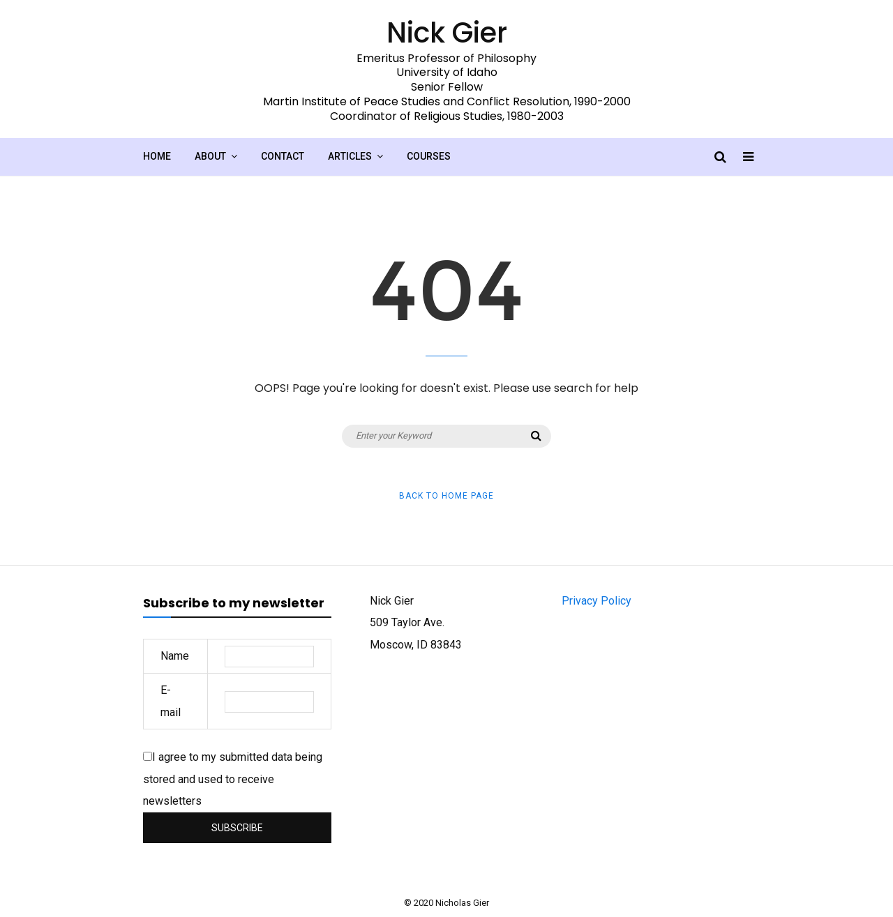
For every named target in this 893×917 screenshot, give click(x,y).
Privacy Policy (596, 600)
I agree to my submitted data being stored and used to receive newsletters (232, 779)
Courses (429, 156)
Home (157, 156)
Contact (282, 156)
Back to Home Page (446, 496)
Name (174, 655)
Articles (350, 156)
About (210, 156)
